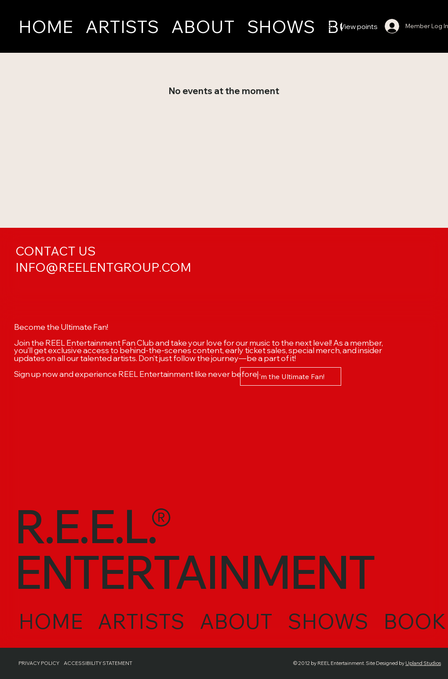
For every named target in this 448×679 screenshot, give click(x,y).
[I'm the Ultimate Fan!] (290, 376)
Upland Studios (416, 663)
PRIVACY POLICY (38, 663)
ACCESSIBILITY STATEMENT (102, 663)
